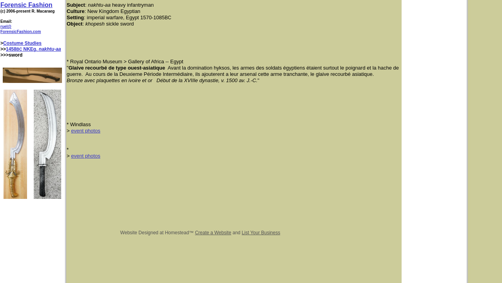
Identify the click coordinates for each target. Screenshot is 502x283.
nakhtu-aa (50, 49)
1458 (11, 49)
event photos (85, 131)
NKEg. (30, 49)
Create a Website (213, 232)
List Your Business (261, 232)
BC (19, 49)
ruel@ (5, 26)
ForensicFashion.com (20, 31)
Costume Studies (22, 43)
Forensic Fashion (26, 5)
